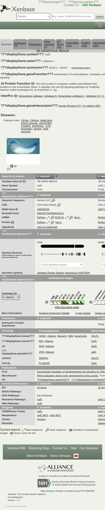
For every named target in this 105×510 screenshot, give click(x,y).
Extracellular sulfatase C (71, 96)
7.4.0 (17, 500)
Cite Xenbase (89, 448)
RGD (41, 346)
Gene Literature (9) (49, 44)
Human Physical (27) (69, 105)
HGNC (42, 336)
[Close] (56, 176)
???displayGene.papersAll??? (53, 379)
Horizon (41, 419)
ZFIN (41, 352)
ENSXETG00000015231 (50, 213)
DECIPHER (45, 123)
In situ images (83, 313)
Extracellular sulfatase (31, 96)
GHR (45, 128)
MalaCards (46, 120)
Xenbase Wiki (16, 448)
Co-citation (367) (92, 105)
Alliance (51, 336)
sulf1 (93, 352)
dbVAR (37, 128)
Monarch (62, 336)
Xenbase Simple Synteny (50, 272)
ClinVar (25, 120)
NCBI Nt (59, 217)
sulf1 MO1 (42, 415)
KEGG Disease (29, 123)
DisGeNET (26, 128)
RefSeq (41, 217)
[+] (55, 89)
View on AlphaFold (47, 227)
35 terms (42, 387)
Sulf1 (94, 341)
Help (74, 448)
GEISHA (43, 358)
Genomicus (71, 272)
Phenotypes (35, 44)
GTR (47, 126)
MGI (41, 341)
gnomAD (26, 131)
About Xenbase (37, 455)
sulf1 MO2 (55, 415)
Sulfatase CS (93, 96)
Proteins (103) (85, 44)
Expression (20, 44)
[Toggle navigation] (99, 25)
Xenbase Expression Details (54, 313)
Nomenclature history (81, 68)
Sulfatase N (50, 96)
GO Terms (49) (60, 44)
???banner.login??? (51, 2)
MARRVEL (38, 126)
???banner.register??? (83, 2)
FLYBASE (44, 363)
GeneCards (80, 336)
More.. (77, 217)
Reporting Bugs (39, 448)
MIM (70, 336)
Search (99, 16)
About (60, 456)
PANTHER (84, 272)
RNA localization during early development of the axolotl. (67, 375)
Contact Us (60, 448)
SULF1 (95, 336)
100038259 (43, 209)
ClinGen (34, 120)
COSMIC (26, 126)
